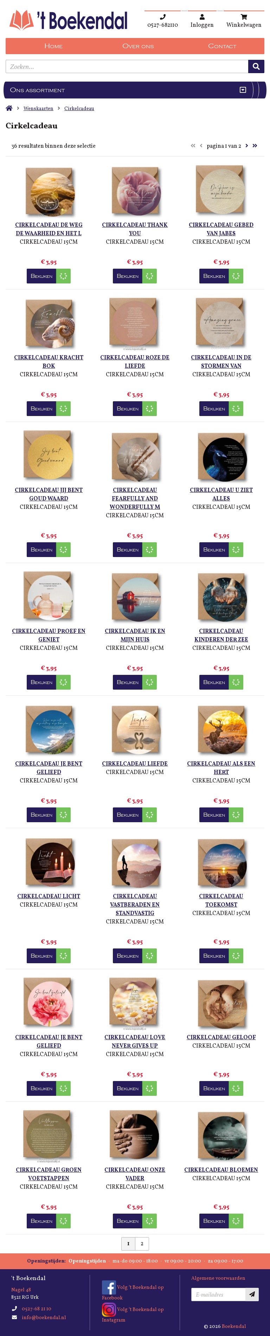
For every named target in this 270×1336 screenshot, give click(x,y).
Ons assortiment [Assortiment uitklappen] (37, 90)
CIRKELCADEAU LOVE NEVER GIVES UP (134, 1042)
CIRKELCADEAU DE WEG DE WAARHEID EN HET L (49, 230)
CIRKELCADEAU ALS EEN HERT (221, 768)
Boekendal (234, 1326)
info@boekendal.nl (44, 1318)
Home (53, 46)
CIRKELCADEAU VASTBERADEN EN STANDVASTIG (135, 905)
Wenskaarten (38, 109)
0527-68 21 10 (36, 1309)
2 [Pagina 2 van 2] (142, 1244)
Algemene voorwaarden (218, 1278)
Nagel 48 (21, 1290)
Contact (222, 46)
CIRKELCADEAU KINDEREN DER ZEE (221, 636)
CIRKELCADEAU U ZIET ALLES (221, 495)
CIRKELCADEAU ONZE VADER (134, 1174)
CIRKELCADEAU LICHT (48, 897)
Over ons (138, 46)
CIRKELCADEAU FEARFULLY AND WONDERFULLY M (135, 499)
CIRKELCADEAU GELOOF (221, 1038)
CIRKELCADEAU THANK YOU (135, 230)
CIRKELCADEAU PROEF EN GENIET (48, 636)
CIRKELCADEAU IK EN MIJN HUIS (135, 636)
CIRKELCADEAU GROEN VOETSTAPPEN (49, 1174)
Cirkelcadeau (79, 109)
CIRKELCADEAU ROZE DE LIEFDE (134, 362)
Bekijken (41, 276)
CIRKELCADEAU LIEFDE (135, 764)
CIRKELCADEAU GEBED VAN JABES (221, 230)
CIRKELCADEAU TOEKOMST (221, 901)
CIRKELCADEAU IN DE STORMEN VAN (221, 362)
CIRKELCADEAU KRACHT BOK (48, 362)
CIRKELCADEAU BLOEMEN (221, 1170)
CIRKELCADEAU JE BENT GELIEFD (48, 768)
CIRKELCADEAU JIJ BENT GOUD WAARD (49, 495)
